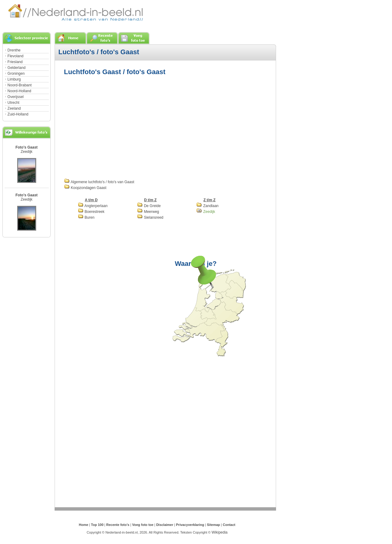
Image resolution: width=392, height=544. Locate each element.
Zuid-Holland (17, 114)
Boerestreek (91, 212)
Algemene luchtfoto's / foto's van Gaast (99, 182)
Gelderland (16, 68)
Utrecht (13, 102)
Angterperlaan (93, 206)
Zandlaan (207, 206)
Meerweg (148, 212)
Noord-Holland (19, 91)
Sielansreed (150, 217)
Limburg (14, 79)
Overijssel (15, 97)
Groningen (16, 73)
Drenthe (14, 50)
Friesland (14, 62)
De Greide (149, 206)
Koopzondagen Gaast (85, 188)
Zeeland (14, 108)
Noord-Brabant (19, 85)
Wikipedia (220, 532)
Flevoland (15, 56)
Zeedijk (27, 151)
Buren (86, 217)
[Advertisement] (116, 126)
